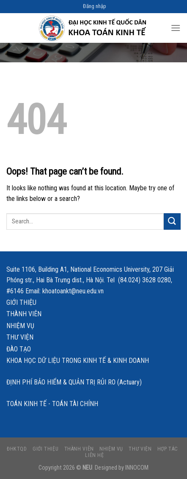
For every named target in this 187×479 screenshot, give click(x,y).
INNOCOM (136, 467)
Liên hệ (94, 455)
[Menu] (175, 27)
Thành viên (23, 314)
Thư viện (19, 337)
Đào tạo (18, 349)
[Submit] (172, 221)
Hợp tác (167, 449)
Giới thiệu (21, 302)
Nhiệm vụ (20, 326)
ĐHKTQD (17, 449)
